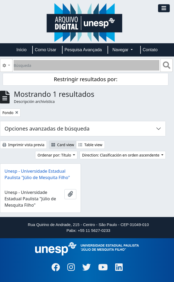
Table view (90, 144)
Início (21, 49)
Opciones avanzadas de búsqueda (47, 128)
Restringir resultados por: (85, 79)
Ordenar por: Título (55, 155)
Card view (62, 144)
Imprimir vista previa (23, 144)
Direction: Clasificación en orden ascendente (121, 155)
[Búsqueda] (86, 65)
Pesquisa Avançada (83, 49)
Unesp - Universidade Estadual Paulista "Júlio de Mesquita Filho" (37, 174)
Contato (150, 49)
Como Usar (45, 49)
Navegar (121, 49)
